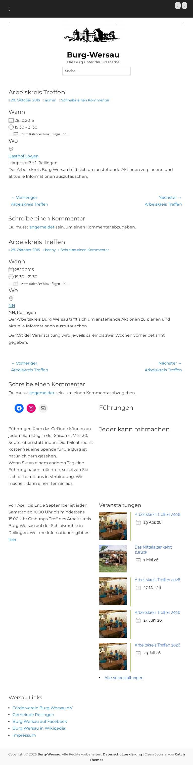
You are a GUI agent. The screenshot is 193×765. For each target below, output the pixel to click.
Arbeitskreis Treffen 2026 (157, 514)
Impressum (24, 735)
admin (50, 100)
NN (12, 305)
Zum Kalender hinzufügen (37, 134)
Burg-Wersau (93, 55)
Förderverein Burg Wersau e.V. (43, 707)
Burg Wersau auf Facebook (40, 721)
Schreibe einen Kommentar (85, 100)
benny (50, 250)
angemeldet (42, 227)
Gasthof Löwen (24, 156)
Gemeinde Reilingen (33, 714)
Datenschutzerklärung (122, 754)
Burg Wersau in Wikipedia (39, 728)
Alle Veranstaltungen (124, 677)
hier (12, 539)
